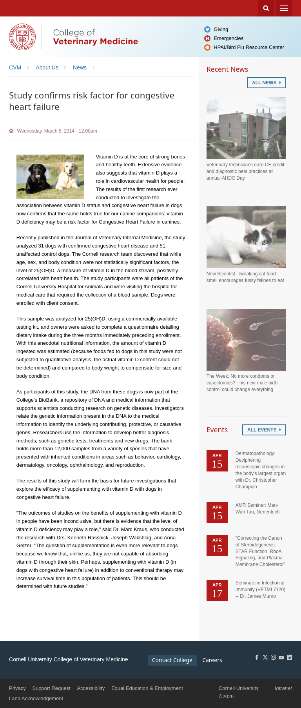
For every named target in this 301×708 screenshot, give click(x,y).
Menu (284, 8)
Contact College (172, 660)
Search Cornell (266, 8)
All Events (264, 430)
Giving (221, 29)
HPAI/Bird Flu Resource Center (249, 47)
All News (266, 83)
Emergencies (228, 38)
